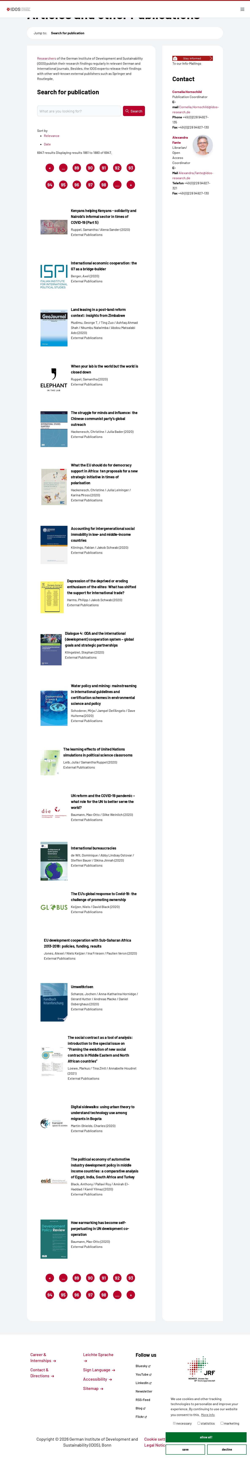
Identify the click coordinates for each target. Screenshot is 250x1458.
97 (91, 185)
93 (131, 168)
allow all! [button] (206, 1437)
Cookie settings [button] (161, 1439)
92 (118, 168)
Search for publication (67, 33)
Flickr (141, 1416)
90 (91, 168)
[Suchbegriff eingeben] (79, 111)
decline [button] (227, 1449)
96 (77, 185)
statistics (206, 1423)
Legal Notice (158, 1444)
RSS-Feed (143, 1400)
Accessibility (97, 1378)
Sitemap (93, 1388)
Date (47, 144)
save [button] (185, 1449)
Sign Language (99, 1369)
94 (50, 185)
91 (105, 168)
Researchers (46, 58)
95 (64, 185)
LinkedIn (144, 1383)
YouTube (144, 1374)
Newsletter (144, 1391)
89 (77, 168)
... (63, 167)
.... (117, 184)
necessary (182, 1423)
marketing (230, 1423)
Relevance (51, 136)
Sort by (42, 131)
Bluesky (143, 1366)
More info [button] (208, 1415)
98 (104, 185)
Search (134, 111)
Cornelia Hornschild (187, 92)
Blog (141, 1408)
